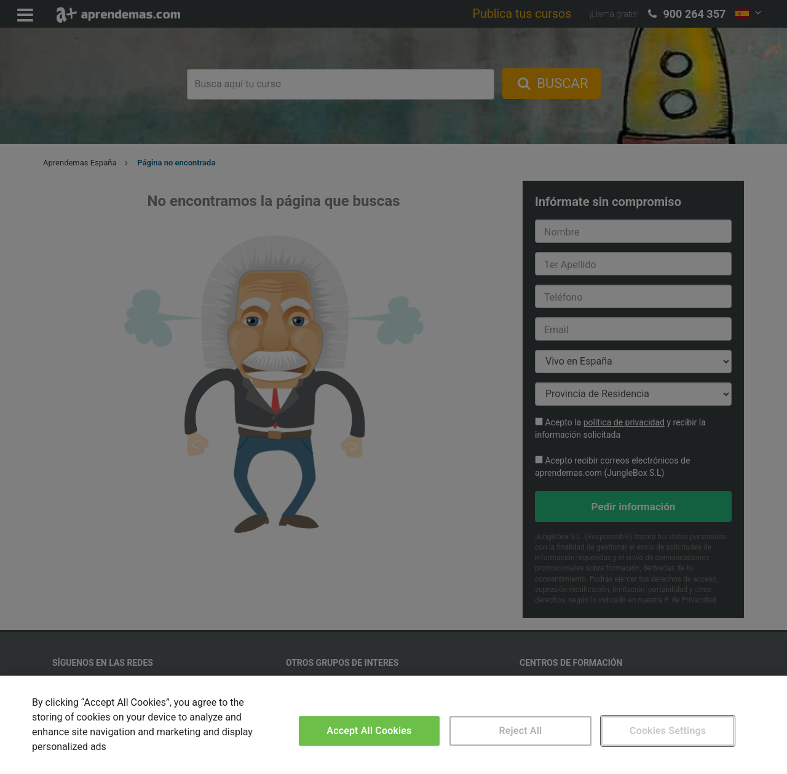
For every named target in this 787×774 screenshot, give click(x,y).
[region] (393, 725)
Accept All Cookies (368, 730)
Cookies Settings (668, 730)
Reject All (520, 730)
